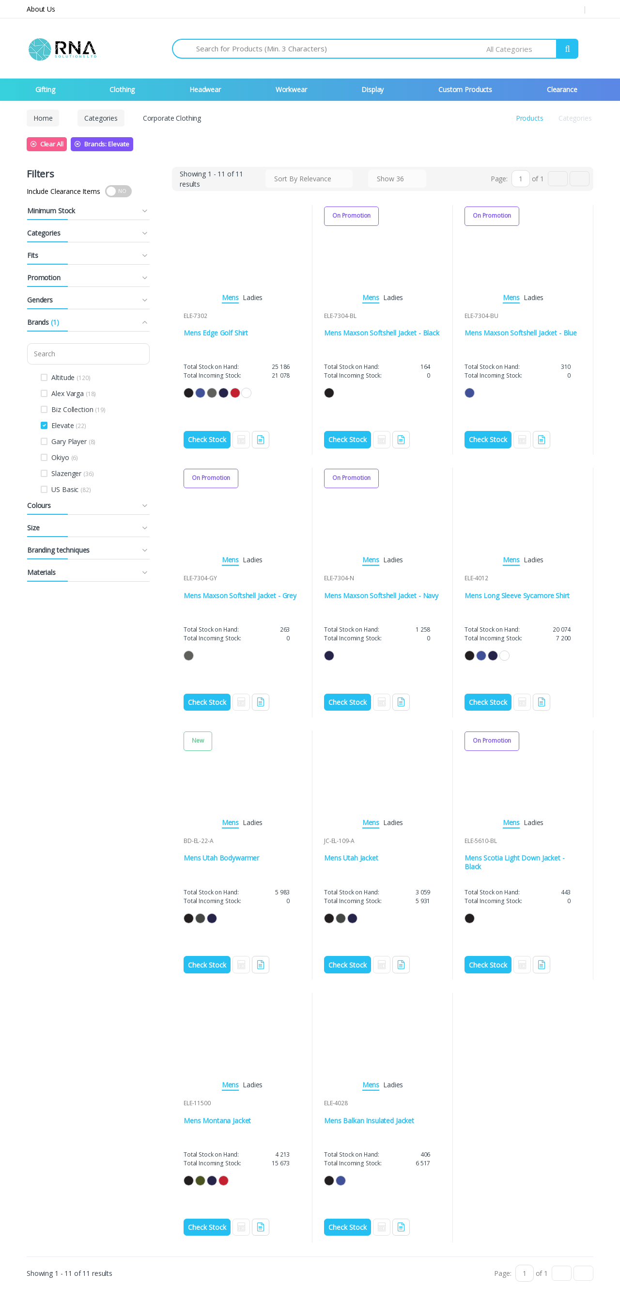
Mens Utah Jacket (351, 855)
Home (42, 118)
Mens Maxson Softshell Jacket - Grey (240, 594)
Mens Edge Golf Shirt (216, 333)
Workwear (291, 89)
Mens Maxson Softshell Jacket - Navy (381, 594)
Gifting (45, 89)
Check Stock (207, 439)
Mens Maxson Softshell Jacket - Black (381, 333)
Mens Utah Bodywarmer (221, 855)
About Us (41, 9)
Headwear (205, 89)
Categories (101, 118)
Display (372, 89)
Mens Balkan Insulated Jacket (369, 1117)
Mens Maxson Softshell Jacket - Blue (521, 333)
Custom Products (465, 89)
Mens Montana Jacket (217, 1117)
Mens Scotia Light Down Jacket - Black (515, 860)
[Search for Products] (341, 49)
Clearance (562, 89)
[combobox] (521, 49)
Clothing (122, 89)
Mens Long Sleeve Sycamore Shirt (517, 594)
